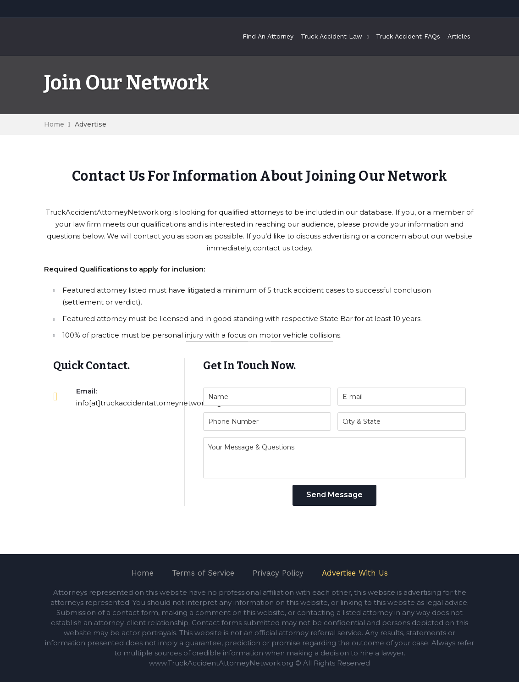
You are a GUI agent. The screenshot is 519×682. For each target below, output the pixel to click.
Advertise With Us (355, 572)
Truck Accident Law (331, 36)
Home (54, 124)
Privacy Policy (278, 572)
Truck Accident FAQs (408, 36)
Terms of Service (203, 572)
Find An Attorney (268, 36)
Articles (458, 36)
